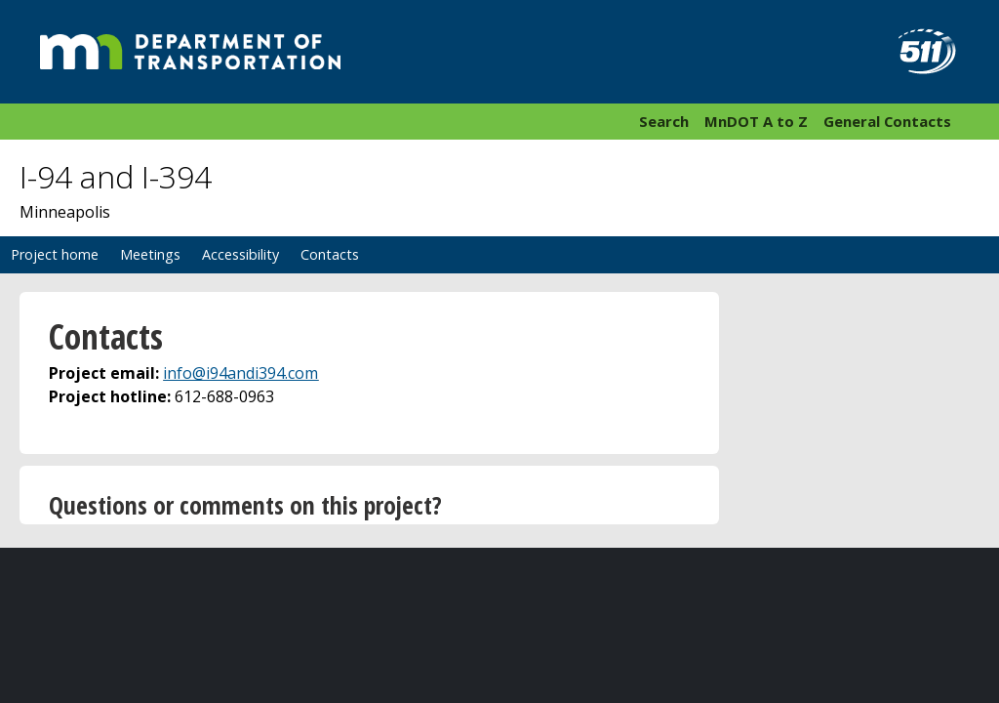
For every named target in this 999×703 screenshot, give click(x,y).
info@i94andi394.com (240, 373)
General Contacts (887, 121)
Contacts (329, 254)
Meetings (150, 254)
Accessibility (240, 254)
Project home (55, 254)
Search (664, 121)
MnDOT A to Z (756, 121)
